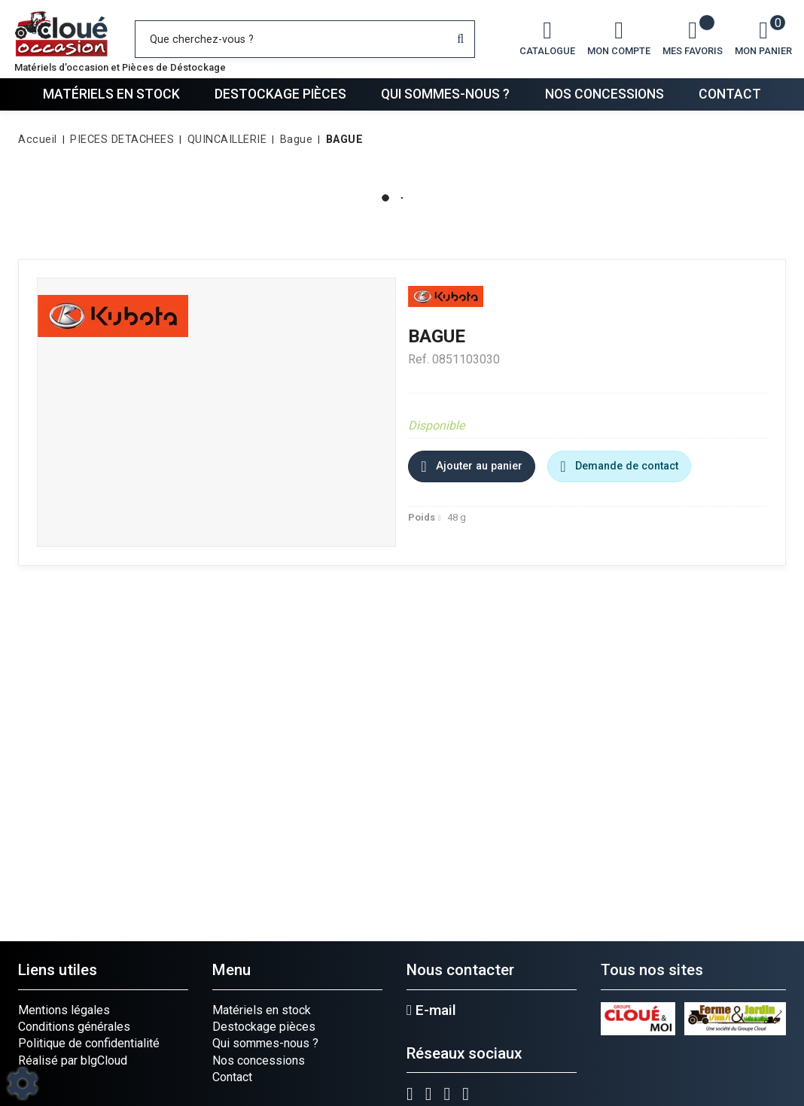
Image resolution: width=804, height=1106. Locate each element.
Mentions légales (64, 1010)
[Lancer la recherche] (460, 39)
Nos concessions (604, 94)
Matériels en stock (111, 94)
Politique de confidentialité (89, 1043)
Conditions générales (74, 1026)
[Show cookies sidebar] (23, 1083)
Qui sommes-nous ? (445, 94)
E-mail (431, 1010)
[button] (342, 140)
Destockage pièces (280, 94)
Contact (730, 94)
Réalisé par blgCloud (72, 1060)
